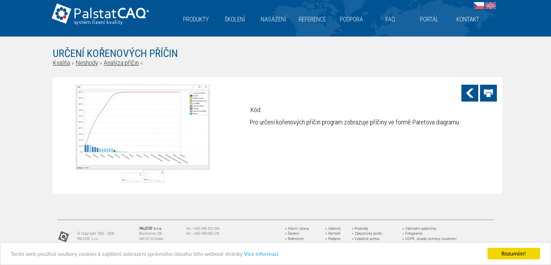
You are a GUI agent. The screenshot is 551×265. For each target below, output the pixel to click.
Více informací (261, 254)
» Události (333, 228)
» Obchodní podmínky (419, 228)
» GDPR (408, 239)
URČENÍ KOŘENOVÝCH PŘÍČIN (115, 53)
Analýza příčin (121, 63)
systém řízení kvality (98, 22)
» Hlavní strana (297, 228)
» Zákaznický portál (367, 233)
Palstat (111, 14)
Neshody (87, 63)
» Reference (294, 239)
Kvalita (61, 63)
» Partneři (333, 233)
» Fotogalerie (412, 233)
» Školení (292, 233)
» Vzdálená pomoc (366, 239)
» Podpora (333, 239)
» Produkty (360, 228)
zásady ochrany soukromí (436, 239)
